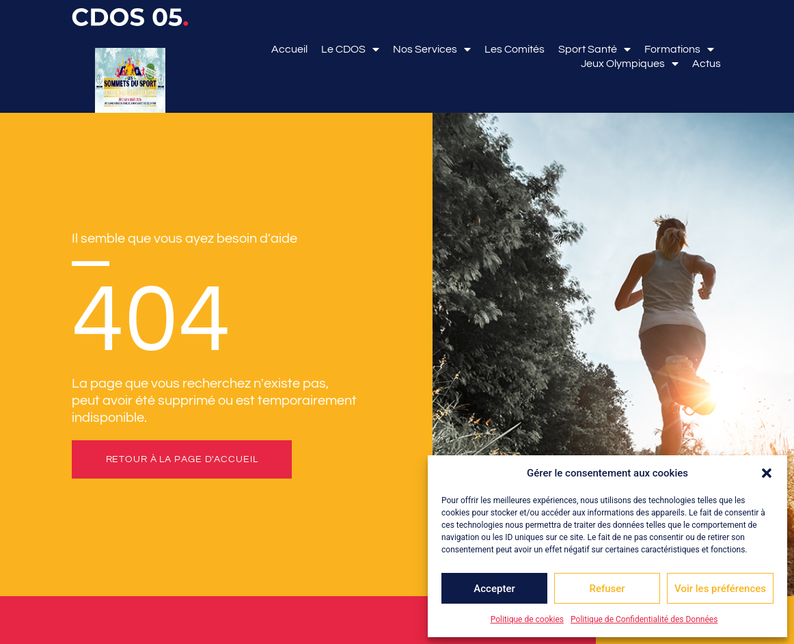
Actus (706, 63)
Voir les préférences (720, 588)
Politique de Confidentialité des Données (644, 619)
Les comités (514, 49)
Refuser (607, 588)
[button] (767, 473)
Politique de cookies (527, 619)
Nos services (432, 49)
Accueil (289, 49)
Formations (679, 49)
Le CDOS (350, 49)
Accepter (494, 588)
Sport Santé (594, 49)
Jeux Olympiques (630, 64)
